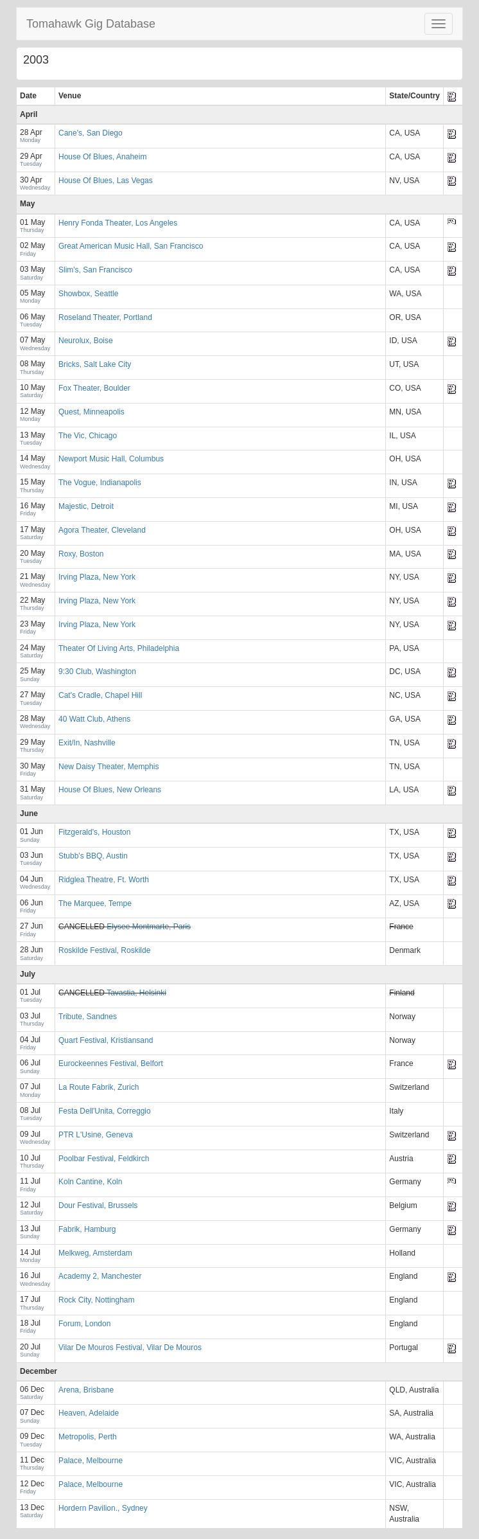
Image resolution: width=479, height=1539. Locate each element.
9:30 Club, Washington (97, 671)
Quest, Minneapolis (91, 411)
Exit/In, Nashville (87, 742)
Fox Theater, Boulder (94, 388)
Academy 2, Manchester (99, 1276)
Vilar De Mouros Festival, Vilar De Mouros (130, 1347)
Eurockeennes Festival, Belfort (110, 1063)
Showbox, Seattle (88, 293)
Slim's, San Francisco (95, 269)
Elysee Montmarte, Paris (149, 926)
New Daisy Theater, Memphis (108, 766)
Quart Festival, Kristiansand (105, 1040)
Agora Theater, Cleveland (102, 530)
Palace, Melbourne (90, 1460)
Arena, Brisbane (86, 1389)
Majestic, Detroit (86, 506)
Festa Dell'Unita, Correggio (104, 1111)
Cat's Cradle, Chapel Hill (100, 695)
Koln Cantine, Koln (90, 1181)
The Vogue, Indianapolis (99, 482)
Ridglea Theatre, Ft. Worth (103, 879)
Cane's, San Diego (90, 133)
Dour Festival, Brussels (97, 1205)
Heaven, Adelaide (88, 1413)
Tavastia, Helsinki (136, 992)
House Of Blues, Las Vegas (105, 180)
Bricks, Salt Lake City (94, 364)
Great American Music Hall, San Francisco (130, 246)
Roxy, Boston (80, 553)
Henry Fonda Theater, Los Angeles (117, 222)
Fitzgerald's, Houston (94, 832)
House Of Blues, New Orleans (109, 789)
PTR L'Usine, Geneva (95, 1134)
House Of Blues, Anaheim (102, 156)
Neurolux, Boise (85, 340)
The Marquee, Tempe (95, 903)
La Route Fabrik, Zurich (98, 1087)
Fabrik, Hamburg (87, 1229)
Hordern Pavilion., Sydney (103, 1508)
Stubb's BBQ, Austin (93, 855)
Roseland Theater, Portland (105, 317)
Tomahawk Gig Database (90, 23)
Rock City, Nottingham (96, 1299)
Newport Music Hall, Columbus (111, 458)
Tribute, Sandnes (87, 1016)
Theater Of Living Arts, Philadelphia (118, 648)
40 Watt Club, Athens (94, 719)
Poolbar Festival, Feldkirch (103, 1158)
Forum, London (84, 1323)
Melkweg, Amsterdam (95, 1253)
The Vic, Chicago (87, 435)
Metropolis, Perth (87, 1436)
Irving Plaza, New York (96, 577)
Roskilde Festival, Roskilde (104, 950)
